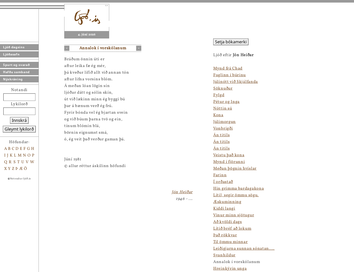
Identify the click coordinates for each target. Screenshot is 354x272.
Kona (218, 115)
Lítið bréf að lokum (232, 228)
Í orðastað (223, 182)
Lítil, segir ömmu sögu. (236, 195)
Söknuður (223, 88)
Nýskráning (13, 79)
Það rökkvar (225, 235)
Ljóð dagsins (13, 47)
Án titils (221, 135)
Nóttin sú (222, 108)
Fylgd (219, 95)
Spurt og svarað (16, 65)
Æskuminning (227, 202)
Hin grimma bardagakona (238, 188)
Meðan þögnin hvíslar (235, 168)
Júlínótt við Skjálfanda (235, 82)
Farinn (220, 175)
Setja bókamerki (231, 42)
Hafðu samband (16, 72)
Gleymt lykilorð (19, 129)
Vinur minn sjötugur (233, 215)
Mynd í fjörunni (229, 162)
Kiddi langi (224, 208)
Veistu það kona (229, 155)
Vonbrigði (223, 128)
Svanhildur (224, 255)
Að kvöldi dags (227, 222)
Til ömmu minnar (230, 242)
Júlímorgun (224, 122)
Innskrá (19, 120)
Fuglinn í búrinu (229, 75)
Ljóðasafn (11, 54)
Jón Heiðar (182, 192)
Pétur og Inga (226, 102)
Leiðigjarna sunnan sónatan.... (244, 248)
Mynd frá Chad (228, 68)
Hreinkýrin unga (230, 268)
